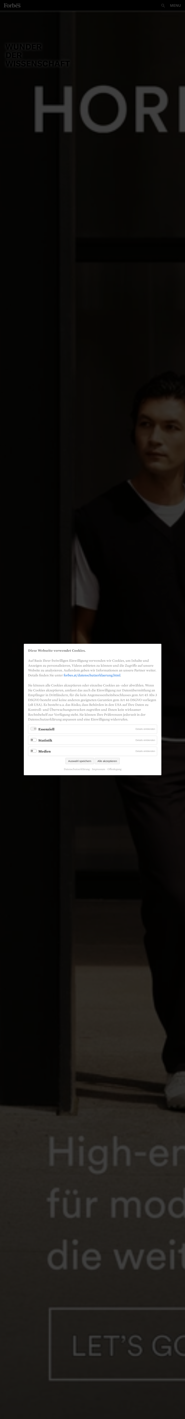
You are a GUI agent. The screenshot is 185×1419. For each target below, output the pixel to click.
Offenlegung (114, 769)
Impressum (98, 769)
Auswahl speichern (79, 761)
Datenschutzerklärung (77, 769)
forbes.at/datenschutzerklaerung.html (92, 675)
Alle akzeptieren (107, 761)
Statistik (45, 740)
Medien (44, 751)
